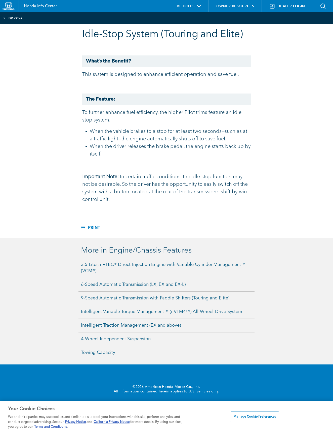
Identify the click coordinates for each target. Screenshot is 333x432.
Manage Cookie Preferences (254, 416)
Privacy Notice (75, 422)
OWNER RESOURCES (235, 6)
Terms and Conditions (50, 426)
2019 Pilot (12, 18)
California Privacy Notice (112, 422)
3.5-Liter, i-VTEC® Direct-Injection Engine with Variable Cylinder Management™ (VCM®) (163, 267)
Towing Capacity (98, 352)
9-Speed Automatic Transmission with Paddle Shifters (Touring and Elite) (155, 298)
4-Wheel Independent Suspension (116, 339)
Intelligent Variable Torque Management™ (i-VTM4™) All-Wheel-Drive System (161, 312)
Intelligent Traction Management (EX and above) (131, 325)
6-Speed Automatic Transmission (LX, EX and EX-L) (133, 284)
